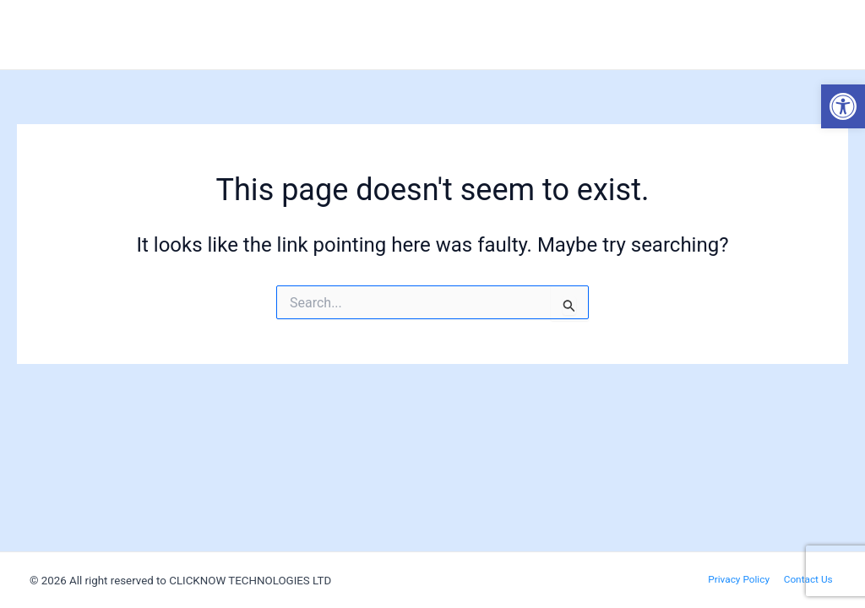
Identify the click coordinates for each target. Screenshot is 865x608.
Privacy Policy (744, 579)
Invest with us (793, 34)
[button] (843, 106)
